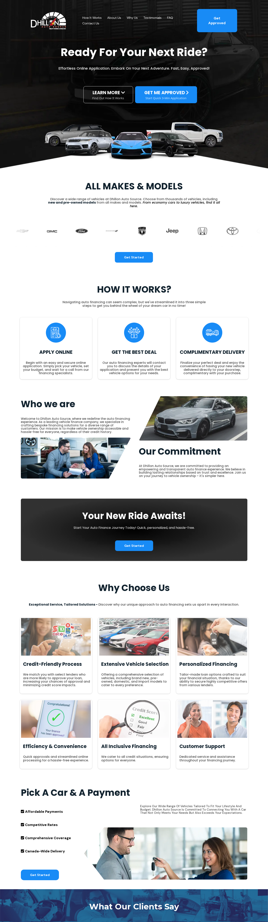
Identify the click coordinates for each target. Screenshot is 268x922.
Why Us (132, 18)
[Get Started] (134, 257)
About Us (114, 18)
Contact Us (90, 23)
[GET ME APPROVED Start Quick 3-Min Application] (166, 94)
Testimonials (152, 18)
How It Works (92, 18)
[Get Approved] (217, 20)
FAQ (170, 18)
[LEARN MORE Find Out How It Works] (108, 94)
